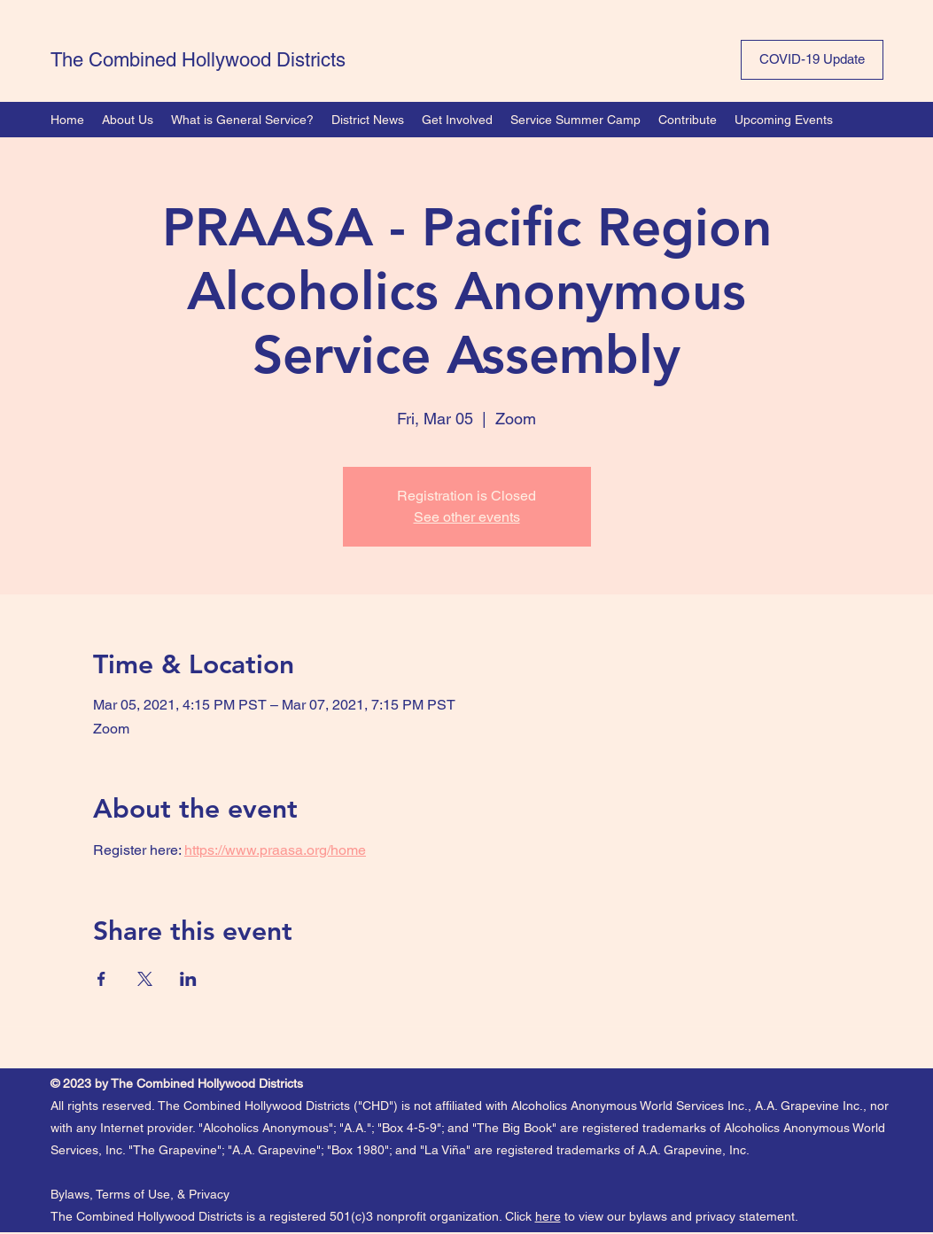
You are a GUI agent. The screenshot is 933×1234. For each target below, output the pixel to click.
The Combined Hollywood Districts (198, 60)
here (548, 1216)
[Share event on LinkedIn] (188, 979)
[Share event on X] (144, 979)
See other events (467, 516)
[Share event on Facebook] (101, 979)
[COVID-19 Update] (812, 60)
